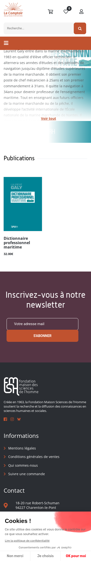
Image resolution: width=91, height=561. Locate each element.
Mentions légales (22, 448)
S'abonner (42, 336)
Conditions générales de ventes (33, 456)
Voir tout (48, 118)
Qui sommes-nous (23, 465)
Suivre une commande (26, 474)
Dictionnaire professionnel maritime (17, 243)
